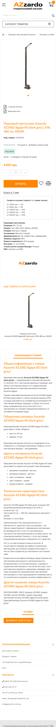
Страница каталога (13, 107)
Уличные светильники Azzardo (21, 34)
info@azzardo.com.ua (11, 704)
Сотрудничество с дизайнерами (16, 662)
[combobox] (28, 15)
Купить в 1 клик (11, 192)
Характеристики (12, 111)
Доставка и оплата (10, 651)
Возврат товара (9, 656)
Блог (4, 668)
